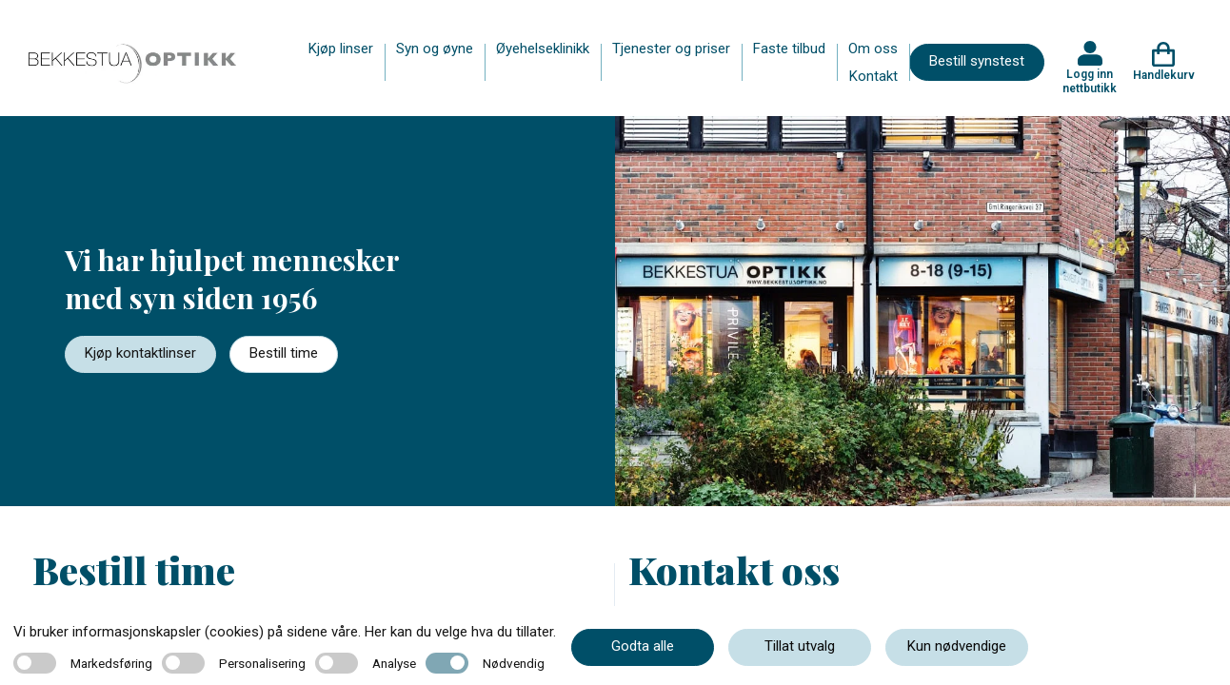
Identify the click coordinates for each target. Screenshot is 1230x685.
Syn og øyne (434, 48)
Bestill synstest (976, 60)
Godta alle (642, 646)
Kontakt (873, 76)
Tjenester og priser (671, 48)
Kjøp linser (340, 48)
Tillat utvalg (799, 646)
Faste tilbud (789, 48)
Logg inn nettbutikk (1089, 81)
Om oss (873, 48)
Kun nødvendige (956, 646)
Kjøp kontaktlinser (140, 353)
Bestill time (283, 353)
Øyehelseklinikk (542, 48)
